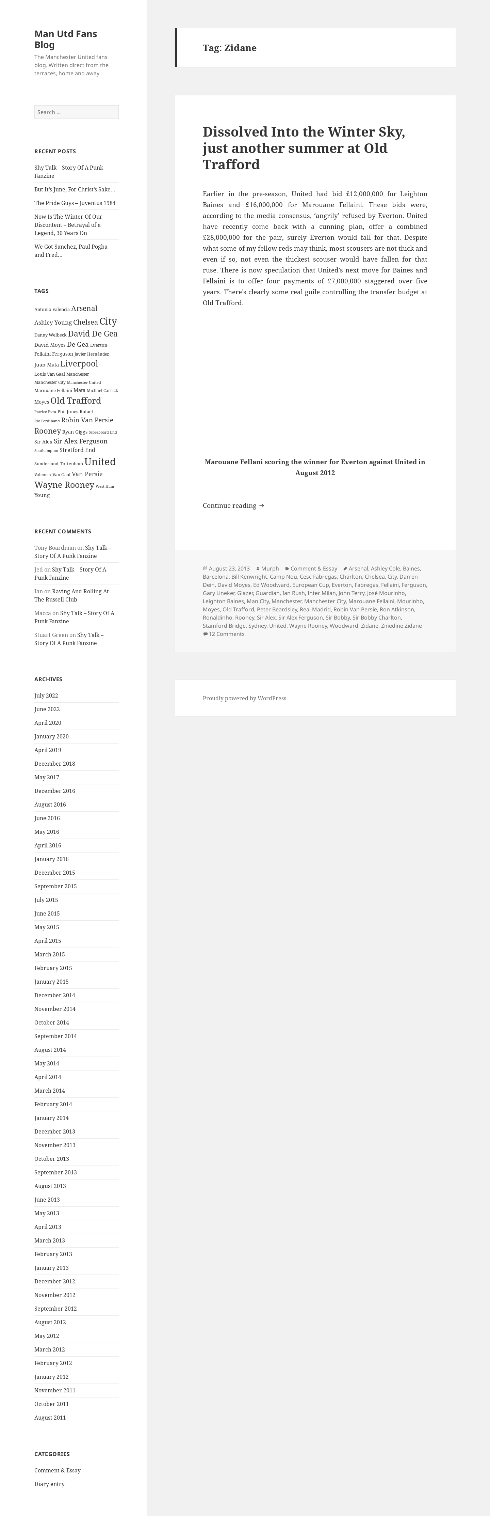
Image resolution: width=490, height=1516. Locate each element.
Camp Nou (283, 576)
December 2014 (54, 995)
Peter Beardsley (277, 609)
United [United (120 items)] (100, 461)
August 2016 (50, 804)
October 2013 (51, 1158)
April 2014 (47, 1077)
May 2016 (46, 831)
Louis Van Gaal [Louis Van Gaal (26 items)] (49, 374)
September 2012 (55, 1308)
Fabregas (366, 585)
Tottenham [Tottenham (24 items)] (71, 464)
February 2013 (53, 1254)
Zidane (369, 625)
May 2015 (46, 927)
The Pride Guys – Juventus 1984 (75, 203)
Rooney (244, 617)
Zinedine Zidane (401, 625)
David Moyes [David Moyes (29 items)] (50, 344)
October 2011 (51, 1404)
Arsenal (358, 568)
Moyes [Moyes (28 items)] (41, 401)
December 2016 (54, 791)
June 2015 (47, 913)
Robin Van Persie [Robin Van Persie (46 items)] (87, 419)
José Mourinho (386, 593)
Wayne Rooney (308, 625)
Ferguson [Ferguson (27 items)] (62, 353)
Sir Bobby (338, 617)
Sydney (257, 625)
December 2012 (54, 1281)
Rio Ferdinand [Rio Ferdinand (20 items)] (47, 421)
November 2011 (55, 1390)
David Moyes (233, 585)
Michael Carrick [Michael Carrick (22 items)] (102, 390)
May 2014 (46, 1063)
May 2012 (46, 1336)
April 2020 (47, 722)
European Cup (310, 585)
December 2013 (54, 1131)
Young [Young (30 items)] (42, 494)
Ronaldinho (217, 617)
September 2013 (55, 1172)
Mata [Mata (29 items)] (79, 390)
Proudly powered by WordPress (244, 698)
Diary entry (49, 1484)
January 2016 (51, 859)
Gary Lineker (218, 593)
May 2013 (46, 1213)
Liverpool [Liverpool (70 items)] (79, 363)
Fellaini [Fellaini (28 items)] (42, 353)
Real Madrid (315, 609)
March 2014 (49, 1090)
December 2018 (54, 763)
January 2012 (51, 1376)
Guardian (268, 593)
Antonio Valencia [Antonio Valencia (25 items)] (52, 309)
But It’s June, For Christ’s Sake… (74, 189)
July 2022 (46, 695)
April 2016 (47, 845)
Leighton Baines (223, 601)
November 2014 (55, 1009)
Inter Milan (322, 593)
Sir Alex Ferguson (300, 617)
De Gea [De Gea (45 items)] (78, 344)
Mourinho (410, 601)
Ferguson (414, 585)
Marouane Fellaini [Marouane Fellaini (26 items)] (53, 390)
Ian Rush (293, 593)
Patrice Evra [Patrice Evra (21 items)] (45, 411)
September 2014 (55, 1036)
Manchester (286, 601)
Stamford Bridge (224, 625)
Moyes (211, 609)
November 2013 (55, 1145)
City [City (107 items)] (108, 320)
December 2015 (54, 872)
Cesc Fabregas (318, 576)
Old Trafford (238, 609)
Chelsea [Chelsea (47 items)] (85, 322)
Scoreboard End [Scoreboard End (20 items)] (103, 432)
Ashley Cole (385, 568)
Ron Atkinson (397, 609)
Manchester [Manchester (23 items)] (77, 374)
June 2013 (47, 1199)
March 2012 (49, 1349)
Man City (258, 601)
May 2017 (46, 777)
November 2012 (55, 1295)
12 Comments (227, 634)
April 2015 (47, 940)
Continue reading (234, 505)
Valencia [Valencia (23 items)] (42, 475)
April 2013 (47, 1227)
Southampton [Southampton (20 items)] (46, 450)
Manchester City (325, 601)
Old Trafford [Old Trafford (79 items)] (75, 400)
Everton (342, 585)
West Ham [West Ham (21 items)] (105, 486)
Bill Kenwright (249, 576)
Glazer (245, 593)
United (278, 625)
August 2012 (50, 1322)
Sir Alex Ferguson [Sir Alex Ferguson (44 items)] (81, 441)
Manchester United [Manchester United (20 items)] (84, 382)
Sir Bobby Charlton (377, 617)
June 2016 (47, 818)
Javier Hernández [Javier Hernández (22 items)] (92, 354)
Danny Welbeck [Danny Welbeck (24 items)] (50, 335)
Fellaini (390, 585)
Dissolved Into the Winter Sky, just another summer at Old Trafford (304, 147)
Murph (270, 568)
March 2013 (49, 1240)
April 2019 (47, 750)
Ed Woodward (271, 585)
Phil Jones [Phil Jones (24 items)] (68, 412)
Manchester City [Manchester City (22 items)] (50, 382)
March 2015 (49, 954)
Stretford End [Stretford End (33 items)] (77, 450)
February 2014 (53, 1104)
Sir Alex (266, 617)
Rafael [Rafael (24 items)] (86, 412)
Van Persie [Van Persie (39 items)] (87, 474)
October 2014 (51, 1022)
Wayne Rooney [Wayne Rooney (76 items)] (64, 484)
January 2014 (51, 1118)
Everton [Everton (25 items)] (98, 345)
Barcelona (216, 576)
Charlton (351, 576)
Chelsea (375, 576)
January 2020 (51, 736)
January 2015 (51, 981)
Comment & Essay (57, 1470)
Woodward (344, 625)
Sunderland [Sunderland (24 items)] (46, 464)
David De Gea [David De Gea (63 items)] (93, 333)
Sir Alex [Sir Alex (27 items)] (43, 441)
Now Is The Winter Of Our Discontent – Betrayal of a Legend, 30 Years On (68, 225)
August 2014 (50, 1049)
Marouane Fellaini (371, 601)
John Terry (351, 593)
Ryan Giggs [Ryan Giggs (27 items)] (74, 431)
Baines (411, 568)
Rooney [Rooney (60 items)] (47, 430)
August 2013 (50, 1186)
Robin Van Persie (355, 609)
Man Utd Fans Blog (65, 39)
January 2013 (51, 1267)
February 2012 (53, 1363)
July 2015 (46, 900)
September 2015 (55, 886)
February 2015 (53, 968)
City (392, 576)
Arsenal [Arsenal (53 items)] (84, 308)
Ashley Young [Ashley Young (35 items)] (53, 322)
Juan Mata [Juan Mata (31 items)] (46, 364)
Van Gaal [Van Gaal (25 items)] (61, 474)
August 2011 (50, 1417)
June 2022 (47, 709)
